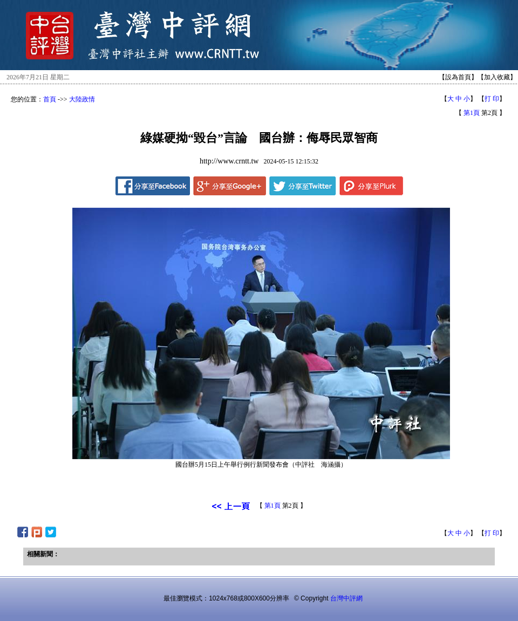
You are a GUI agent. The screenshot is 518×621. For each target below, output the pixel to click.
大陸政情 (82, 99)
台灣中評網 (346, 598)
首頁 (49, 99)
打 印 (492, 99)
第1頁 (472, 113)
